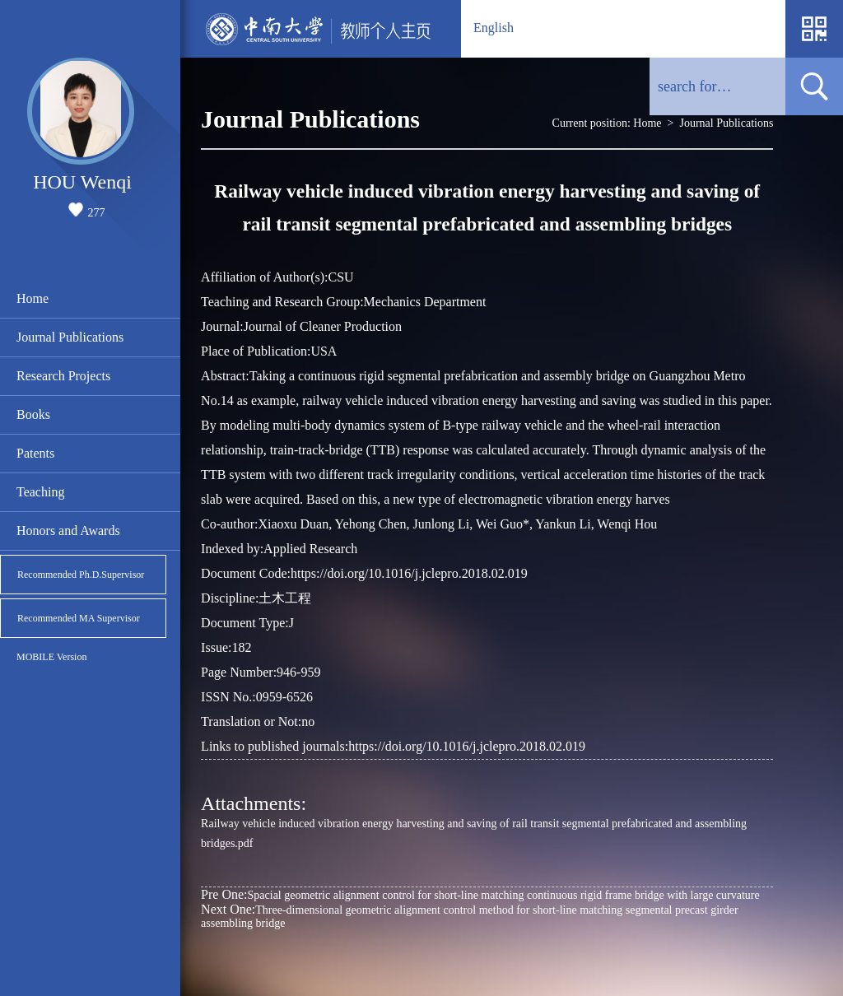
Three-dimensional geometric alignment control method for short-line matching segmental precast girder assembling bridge (469, 915)
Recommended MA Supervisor (78, 618)
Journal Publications (69, 337)
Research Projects (63, 376)
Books (33, 414)
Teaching (40, 492)
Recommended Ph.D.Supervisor (80, 574)
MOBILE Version (51, 657)
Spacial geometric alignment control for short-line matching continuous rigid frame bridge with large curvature (480, 894)
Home (32, 298)
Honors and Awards (68, 531)
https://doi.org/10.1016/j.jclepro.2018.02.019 (466, 746)
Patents (35, 453)
